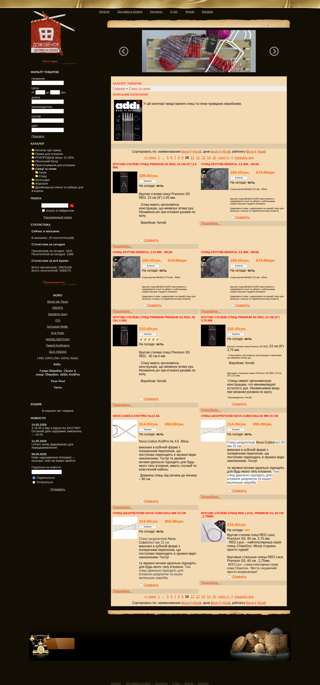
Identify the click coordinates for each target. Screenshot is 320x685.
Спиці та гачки (45, 168)
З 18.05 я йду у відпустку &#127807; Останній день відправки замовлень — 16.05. (57, 431)
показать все (244, 157)
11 (192, 157)
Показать (38, 136)
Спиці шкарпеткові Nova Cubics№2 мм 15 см (149, 513)
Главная (119, 88)
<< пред (150, 157)
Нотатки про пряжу (48, 150)
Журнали (41, 183)
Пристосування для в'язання (55, 165)
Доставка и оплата (129, 11)
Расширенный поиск (58, 217)
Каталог (104, 11)
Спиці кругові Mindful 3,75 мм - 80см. (143, 252)
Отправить (57, 489)
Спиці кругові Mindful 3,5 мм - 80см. (230, 252)
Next (274, 51)
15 (214, 157)
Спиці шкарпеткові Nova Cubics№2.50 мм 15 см (239, 416)
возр (186, 151)
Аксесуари (42, 180)
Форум (190, 11)
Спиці (43, 176)
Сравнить (151, 240)
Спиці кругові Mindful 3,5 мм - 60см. (230, 164)
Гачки (42, 172)
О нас (174, 11)
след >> (224, 157)
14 (209, 157)
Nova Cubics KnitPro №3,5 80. (136, 416)
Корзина (207, 11)
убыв (196, 151)
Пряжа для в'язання (49, 154)
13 (203, 157)
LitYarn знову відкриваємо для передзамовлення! (52, 446)
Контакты (156, 11)
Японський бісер (46, 161)
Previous (123, 51)
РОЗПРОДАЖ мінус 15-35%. (55, 157)
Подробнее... (122, 246)
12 (198, 157)
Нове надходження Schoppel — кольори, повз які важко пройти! (53, 459)
